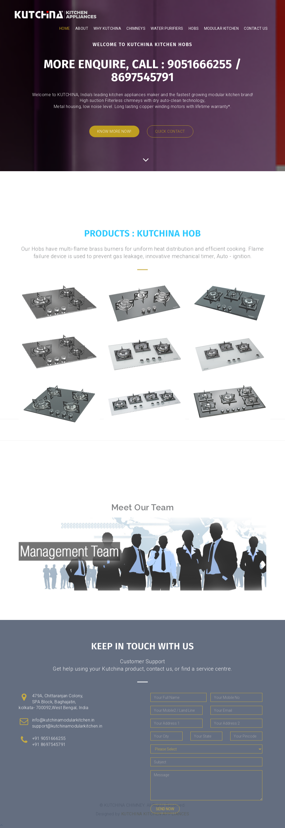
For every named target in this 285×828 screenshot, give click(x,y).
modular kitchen (221, 28)
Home (64, 28)
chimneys (135, 28)
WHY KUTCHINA (107, 28)
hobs (194, 28)
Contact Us (256, 28)
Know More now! (114, 131)
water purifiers (167, 28)
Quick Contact (170, 131)
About (82, 28)
